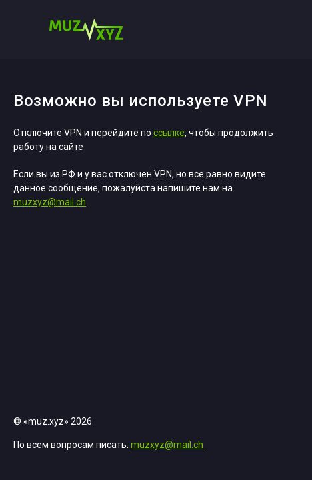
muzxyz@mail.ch (49, 202)
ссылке (169, 132)
